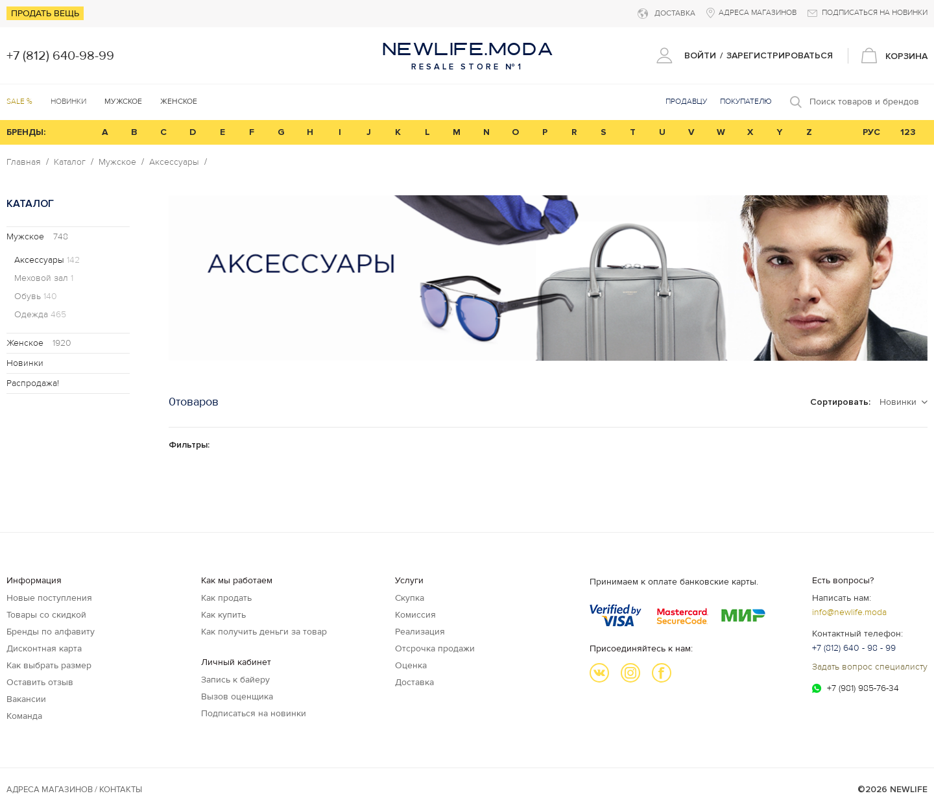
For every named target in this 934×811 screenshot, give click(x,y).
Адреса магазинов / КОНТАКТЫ (74, 789)
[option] (548, 278)
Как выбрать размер (48, 665)
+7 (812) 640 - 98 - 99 (854, 647)
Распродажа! (32, 383)
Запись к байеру (235, 679)
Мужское (117, 162)
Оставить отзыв (39, 682)
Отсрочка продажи (435, 648)
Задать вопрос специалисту (870, 666)
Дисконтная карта (44, 648)
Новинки (68, 101)
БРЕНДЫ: (25, 132)
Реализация (420, 631)
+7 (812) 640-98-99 (60, 55)
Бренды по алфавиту (50, 631)
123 (908, 132)
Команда (24, 715)
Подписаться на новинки (253, 713)
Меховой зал (43, 278)
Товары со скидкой (46, 614)
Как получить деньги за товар (264, 631)
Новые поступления (49, 597)
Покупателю (746, 101)
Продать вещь (45, 13)
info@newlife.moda (849, 612)
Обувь (35, 296)
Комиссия (415, 614)
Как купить (223, 614)
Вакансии (26, 699)
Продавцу (686, 101)
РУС (871, 132)
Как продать (226, 597)
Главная (23, 162)
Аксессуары (174, 162)
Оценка (411, 665)
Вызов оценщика (237, 696)
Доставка (414, 682)
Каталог (70, 162)
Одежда (40, 314)
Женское (38, 342)
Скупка (409, 597)
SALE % (19, 101)
